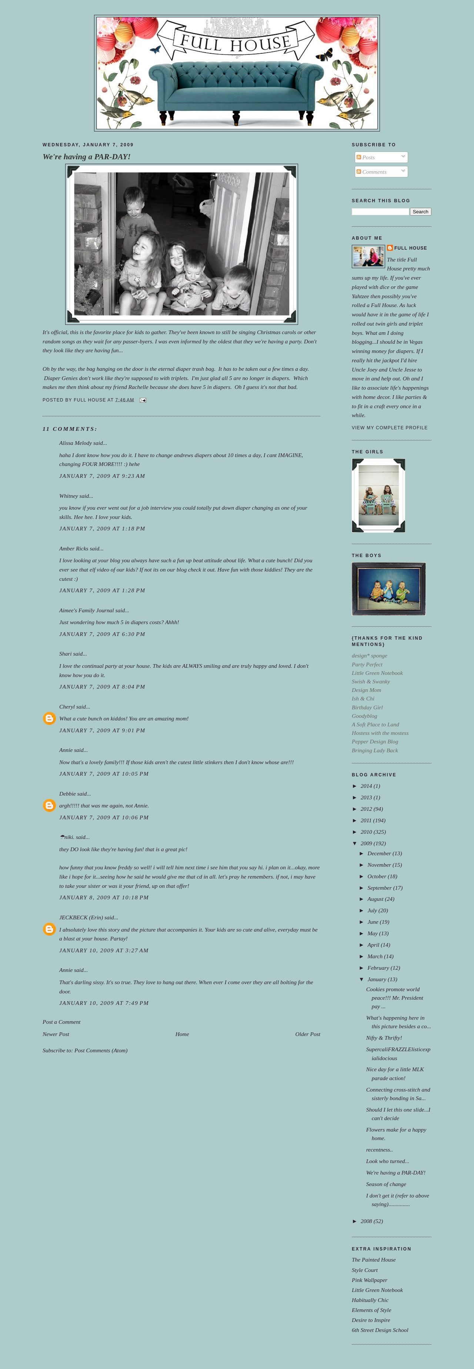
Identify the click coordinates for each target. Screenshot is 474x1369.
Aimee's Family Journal (86, 610)
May (373, 933)
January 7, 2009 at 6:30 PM (102, 634)
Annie (66, 750)
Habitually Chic (370, 1300)
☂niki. (66, 837)
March (375, 956)
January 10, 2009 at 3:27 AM (104, 950)
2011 (367, 820)
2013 (367, 797)
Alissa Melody (75, 443)
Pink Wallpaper (369, 1280)
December (379, 853)
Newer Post (56, 1034)
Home (182, 1034)
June (373, 922)
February (378, 968)
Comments (372, 172)
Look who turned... (387, 1161)
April (374, 945)
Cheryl (67, 706)
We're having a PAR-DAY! (87, 156)
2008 (367, 1221)
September (380, 888)
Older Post (308, 1034)
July (372, 910)
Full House (410, 248)
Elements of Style (371, 1310)
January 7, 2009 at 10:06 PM (104, 817)
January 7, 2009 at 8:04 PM (102, 686)
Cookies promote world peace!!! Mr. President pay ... (394, 997)
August (376, 899)
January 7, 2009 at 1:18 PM (102, 528)
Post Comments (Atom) (101, 1050)
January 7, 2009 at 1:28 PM (102, 590)
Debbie (67, 793)
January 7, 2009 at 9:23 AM (102, 476)
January (377, 979)
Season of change (386, 1184)
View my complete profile (390, 427)
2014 (367, 786)
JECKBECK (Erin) (81, 917)
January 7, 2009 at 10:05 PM (104, 773)
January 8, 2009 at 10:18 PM (104, 897)
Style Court (365, 1270)
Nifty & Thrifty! (384, 1038)
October (377, 876)
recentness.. (379, 1149)
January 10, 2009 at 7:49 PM (104, 1003)
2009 (367, 843)
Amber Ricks (74, 548)
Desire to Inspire (371, 1320)
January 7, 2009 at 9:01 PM (102, 730)
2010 (367, 832)
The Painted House (374, 1259)
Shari (65, 653)
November (379, 865)
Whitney (68, 496)
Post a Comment (61, 1022)
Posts (366, 157)
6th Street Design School (380, 1330)
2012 (367, 809)
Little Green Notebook (377, 1290)
